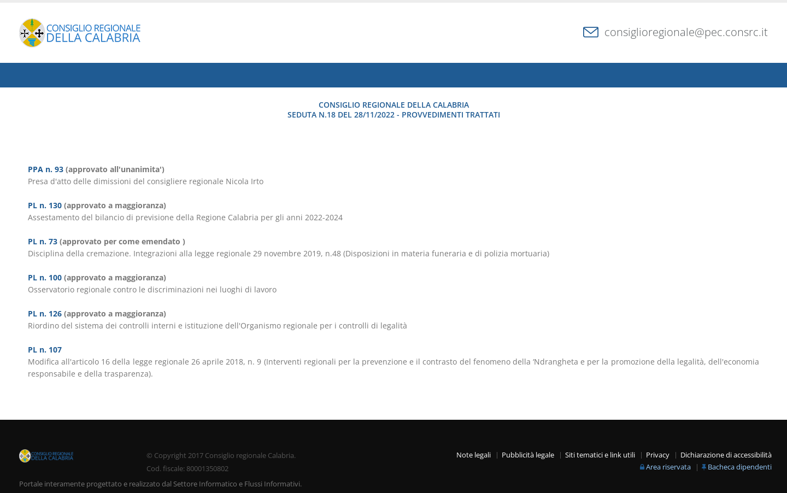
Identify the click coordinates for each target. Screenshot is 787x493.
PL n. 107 (45, 349)
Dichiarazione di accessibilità (726, 455)
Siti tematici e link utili (600, 455)
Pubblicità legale (528, 455)
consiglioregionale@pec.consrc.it (686, 32)
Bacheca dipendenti (740, 467)
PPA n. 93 (45, 169)
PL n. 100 (45, 277)
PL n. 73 (42, 241)
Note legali (473, 455)
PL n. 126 (45, 313)
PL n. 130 (45, 205)
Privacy (657, 455)
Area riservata (668, 467)
